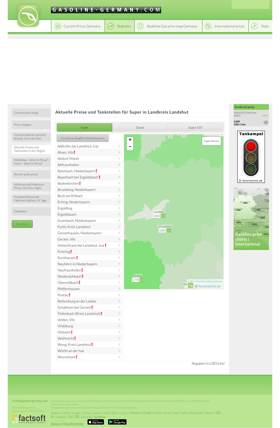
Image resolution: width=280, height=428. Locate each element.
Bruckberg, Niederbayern (77, 189)
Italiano (97, 412)
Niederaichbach (69, 276)
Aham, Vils (65, 152)
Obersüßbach (68, 282)
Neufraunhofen (69, 270)
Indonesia (60, 416)
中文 (70, 416)
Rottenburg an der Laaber (77, 301)
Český (115, 412)
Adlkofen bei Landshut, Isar (78, 146)
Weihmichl (66, 338)
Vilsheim (64, 332)
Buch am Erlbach (70, 196)
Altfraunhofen (68, 165)
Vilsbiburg (65, 326)
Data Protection (73, 423)
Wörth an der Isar (71, 351)
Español (75, 412)
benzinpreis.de (210, 286)
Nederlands (196, 412)
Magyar (209, 412)
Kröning (64, 251)
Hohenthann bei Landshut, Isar (81, 245)
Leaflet (191, 281)
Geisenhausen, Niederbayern (80, 233)
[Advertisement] (140, 71)
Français (86, 412)
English (66, 412)
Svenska (157, 412)
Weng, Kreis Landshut (74, 344)
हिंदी (77, 416)
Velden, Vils (66, 320)
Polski (106, 412)
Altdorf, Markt (68, 158)
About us (56, 423)
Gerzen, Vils (66, 239)
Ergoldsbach (67, 214)
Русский (146, 412)
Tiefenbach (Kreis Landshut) (79, 313)
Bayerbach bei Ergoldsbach (78, 177)
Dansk (175, 412)
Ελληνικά (135, 412)
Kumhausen (67, 258)
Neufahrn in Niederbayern (77, 264)
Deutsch (55, 412)
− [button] (130, 147)
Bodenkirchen (68, 183)
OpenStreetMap (204, 281)
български (99, 416)
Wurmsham (66, 357)
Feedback (22, 224)
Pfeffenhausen (69, 289)
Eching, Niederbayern (74, 202)
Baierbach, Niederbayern (76, 171)
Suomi (184, 412)
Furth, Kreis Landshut (74, 227)
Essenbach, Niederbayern (77, 220)
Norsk (167, 412)
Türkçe (124, 412)
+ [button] (130, 140)
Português (86, 416)
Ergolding (65, 208)
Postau (63, 295)
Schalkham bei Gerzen (74, 307)
